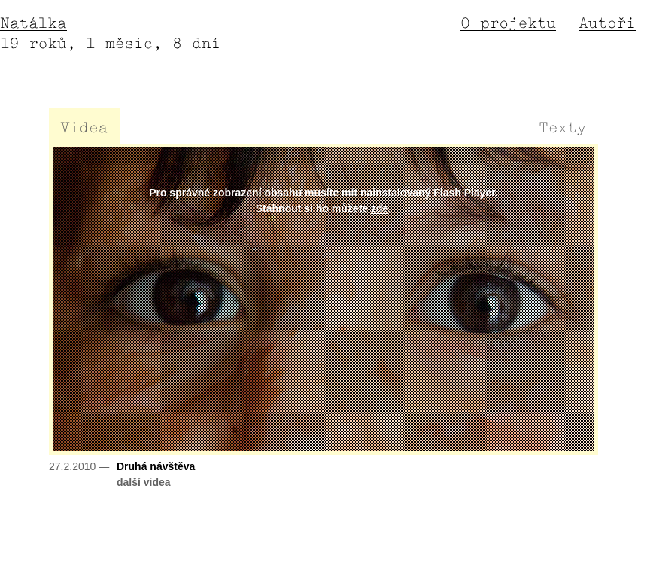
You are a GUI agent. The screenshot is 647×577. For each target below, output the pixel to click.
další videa (144, 482)
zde (379, 208)
